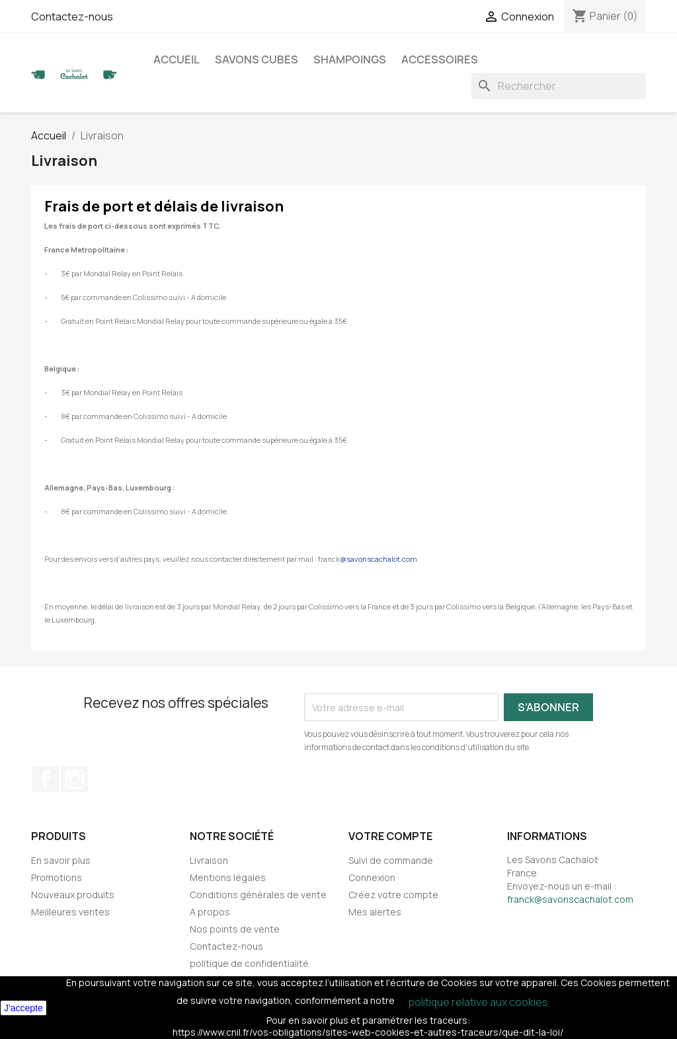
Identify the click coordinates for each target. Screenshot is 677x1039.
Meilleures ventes (70, 911)
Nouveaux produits (72, 894)
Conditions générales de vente (258, 894)
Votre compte (390, 836)
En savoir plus (61, 860)
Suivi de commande (390, 860)
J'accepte (23, 1008)
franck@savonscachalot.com (570, 899)
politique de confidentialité (249, 963)
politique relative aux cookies (478, 1002)
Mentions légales (228, 877)
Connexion (371, 877)
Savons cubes (256, 59)
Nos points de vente (235, 929)
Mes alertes (374, 911)
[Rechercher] (558, 86)
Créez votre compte (393, 894)
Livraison (209, 860)
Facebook (45, 779)
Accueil (176, 59)
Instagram (74, 779)
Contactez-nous (72, 16)
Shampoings (349, 59)
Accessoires (439, 59)
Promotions (56, 877)
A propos (210, 911)
